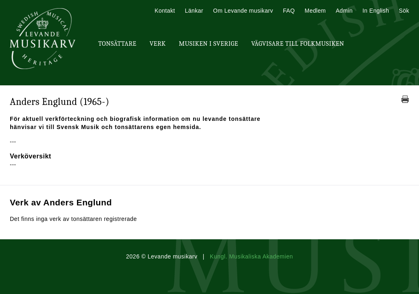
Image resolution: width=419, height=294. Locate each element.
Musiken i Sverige (208, 43)
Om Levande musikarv (243, 10)
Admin (344, 10)
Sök (404, 10)
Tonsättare (117, 43)
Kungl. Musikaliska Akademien (251, 256)
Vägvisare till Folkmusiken (297, 43)
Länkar (194, 10)
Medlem (315, 10)
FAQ (289, 10)
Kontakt (165, 10)
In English (376, 10)
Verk (157, 43)
